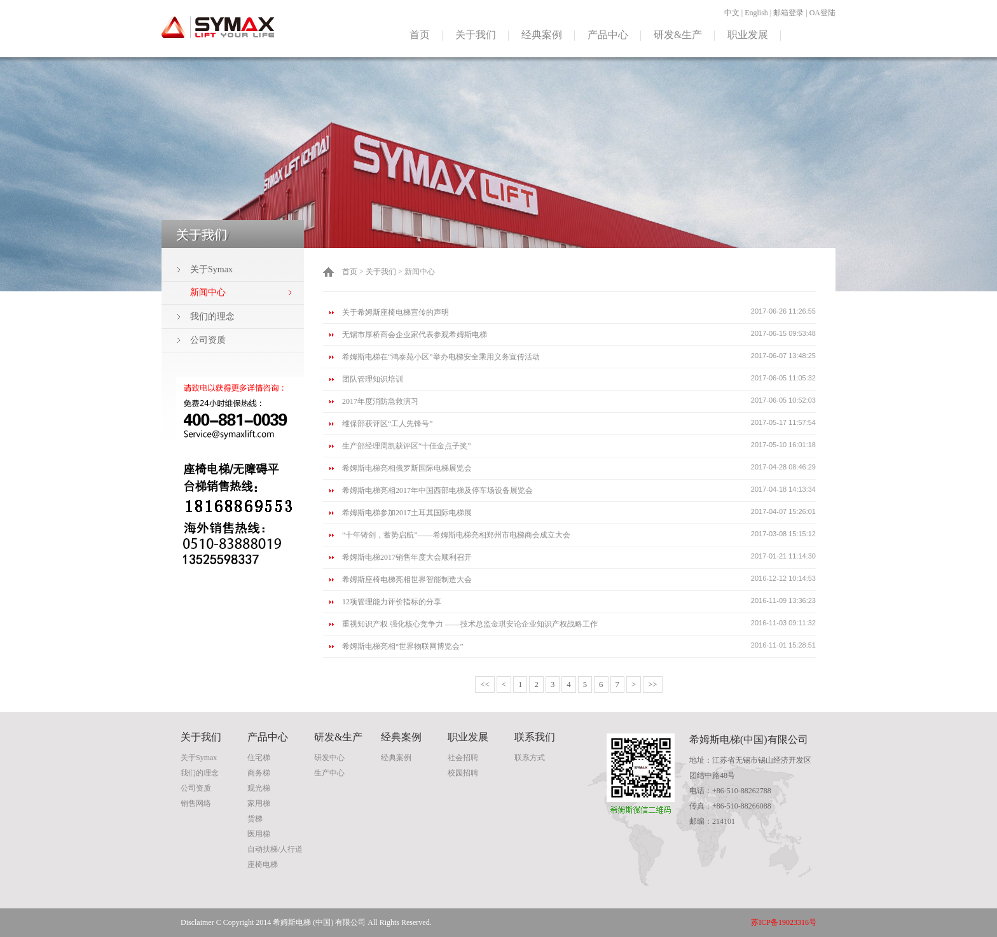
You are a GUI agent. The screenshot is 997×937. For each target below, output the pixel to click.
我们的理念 (212, 316)
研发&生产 (678, 34)
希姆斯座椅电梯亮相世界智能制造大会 (407, 579)
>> (652, 684)
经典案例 (541, 34)
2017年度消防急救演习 (380, 401)
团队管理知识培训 (372, 379)
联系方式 (529, 757)
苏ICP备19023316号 (783, 922)
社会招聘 (463, 757)
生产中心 (329, 772)
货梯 (255, 818)
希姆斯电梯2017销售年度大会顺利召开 (407, 557)
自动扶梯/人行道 (275, 849)
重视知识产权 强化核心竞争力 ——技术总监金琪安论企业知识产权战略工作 (470, 624)
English (756, 12)
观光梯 (258, 788)
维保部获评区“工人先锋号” (387, 423)
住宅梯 (258, 757)
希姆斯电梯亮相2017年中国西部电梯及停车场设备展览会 (437, 490)
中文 (731, 12)
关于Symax (211, 269)
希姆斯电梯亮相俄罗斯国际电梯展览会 (407, 468)
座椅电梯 (262, 864)
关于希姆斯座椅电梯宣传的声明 (395, 312)
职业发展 (747, 34)
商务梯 (258, 772)
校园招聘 (463, 772)
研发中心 (329, 757)
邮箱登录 (788, 12)
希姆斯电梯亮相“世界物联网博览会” (403, 646)
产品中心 (608, 34)
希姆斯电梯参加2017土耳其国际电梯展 (407, 512)
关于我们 (475, 34)
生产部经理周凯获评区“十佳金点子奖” (406, 445)
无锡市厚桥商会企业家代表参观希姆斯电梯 (414, 334)
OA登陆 (822, 12)
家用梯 (258, 803)
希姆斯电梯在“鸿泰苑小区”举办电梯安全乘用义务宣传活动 (441, 356)
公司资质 (208, 340)
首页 (419, 34)
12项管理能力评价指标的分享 (391, 601)
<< (484, 684)
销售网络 (196, 803)
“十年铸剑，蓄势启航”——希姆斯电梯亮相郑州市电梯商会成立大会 (456, 535)
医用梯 (258, 833)
